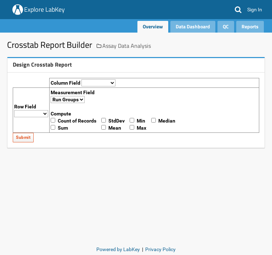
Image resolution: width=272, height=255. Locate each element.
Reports (250, 26)
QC (226, 26)
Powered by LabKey (118, 249)
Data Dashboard (193, 26)
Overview (153, 26)
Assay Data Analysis (126, 45)
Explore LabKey (44, 9)
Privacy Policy (160, 249)
